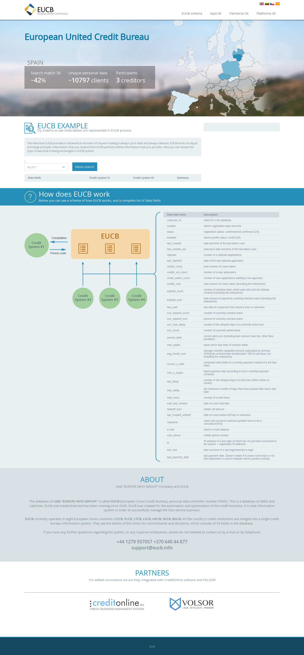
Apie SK (215, 13)
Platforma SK (266, 13)
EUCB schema (192, 13)
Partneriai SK (239, 13)
